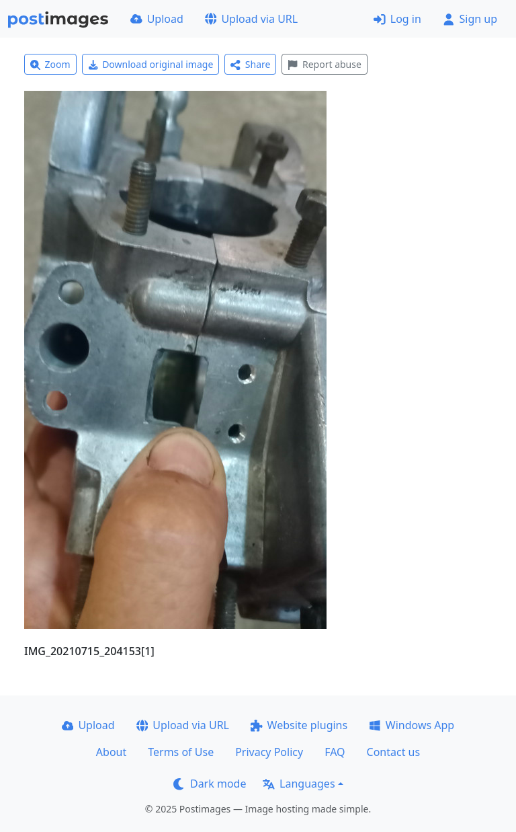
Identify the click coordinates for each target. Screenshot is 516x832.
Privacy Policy (269, 752)
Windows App (411, 725)
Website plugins (299, 725)
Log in (397, 18)
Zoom (50, 64)
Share (250, 64)
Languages (299, 783)
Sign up (470, 18)
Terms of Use (181, 752)
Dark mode (209, 783)
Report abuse (324, 64)
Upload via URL (251, 18)
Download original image (151, 64)
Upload (156, 18)
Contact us (394, 752)
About (111, 752)
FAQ (335, 752)
